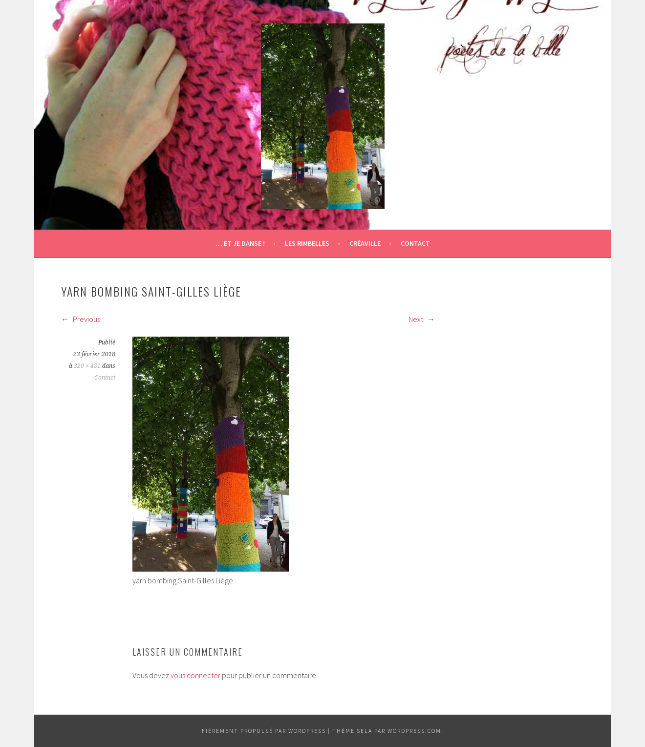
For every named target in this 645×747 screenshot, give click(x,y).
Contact (415, 243)
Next (421, 319)
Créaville (365, 243)
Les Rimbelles (307, 243)
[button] (323, 116)
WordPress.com (414, 730)
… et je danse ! (240, 243)
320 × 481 (87, 366)
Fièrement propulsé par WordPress (264, 730)
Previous (80, 319)
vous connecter (195, 675)
